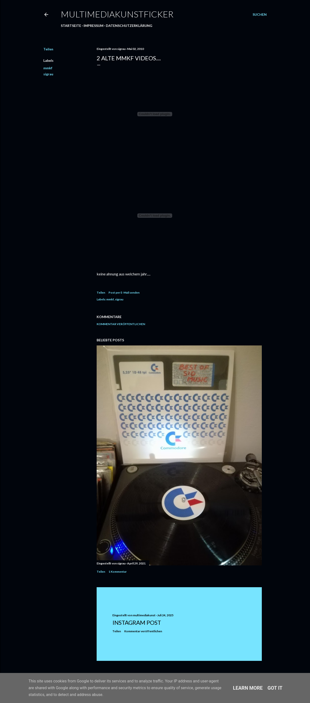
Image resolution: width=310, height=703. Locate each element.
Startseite (71, 25)
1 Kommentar (117, 571)
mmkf (47, 68)
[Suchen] (260, 14)
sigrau (48, 74)
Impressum (93, 25)
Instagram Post (136, 622)
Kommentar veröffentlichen (121, 324)
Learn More (248, 688)
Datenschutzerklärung (129, 25)
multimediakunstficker (117, 14)
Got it (275, 688)
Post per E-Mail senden (124, 292)
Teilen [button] (48, 49)
